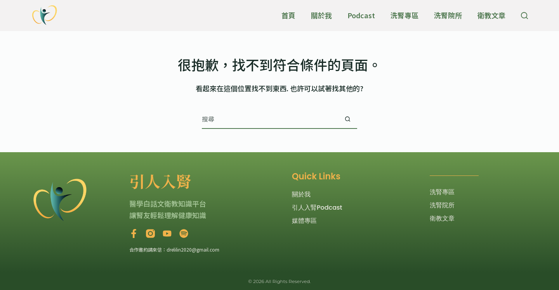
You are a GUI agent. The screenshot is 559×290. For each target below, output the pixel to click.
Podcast (361, 15)
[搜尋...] (270, 119)
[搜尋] (524, 15)
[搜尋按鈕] (347, 119)
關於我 (321, 15)
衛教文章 (491, 15)
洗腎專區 (404, 15)
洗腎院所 (448, 15)
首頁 (288, 15)
